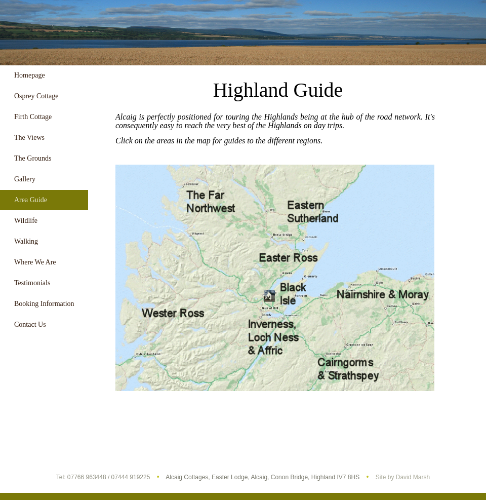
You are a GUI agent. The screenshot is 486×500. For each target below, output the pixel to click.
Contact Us (30, 324)
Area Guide (30, 200)
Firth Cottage (33, 117)
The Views (29, 137)
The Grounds (33, 158)
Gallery (24, 179)
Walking (26, 241)
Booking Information (44, 303)
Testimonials (32, 283)
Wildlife (25, 220)
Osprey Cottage (36, 96)
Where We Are (35, 262)
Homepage (29, 75)
